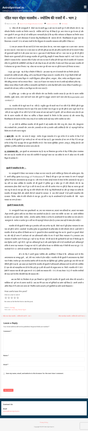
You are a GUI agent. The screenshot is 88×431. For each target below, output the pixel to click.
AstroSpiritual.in (13, 7)
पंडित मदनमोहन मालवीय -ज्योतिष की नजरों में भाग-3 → (72, 316)
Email (5, 365)
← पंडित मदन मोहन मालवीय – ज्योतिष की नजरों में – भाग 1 (16, 316)
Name (6, 355)
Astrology (12, 307)
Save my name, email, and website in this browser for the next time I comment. (35, 373)
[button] (85, 4)
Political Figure (22, 309)
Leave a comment (52, 24)
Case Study (14, 309)
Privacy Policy (44, 422)
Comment (7, 331)
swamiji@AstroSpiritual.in (11, 411)
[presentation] (20, 381)
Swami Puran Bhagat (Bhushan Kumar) (31, 24)
